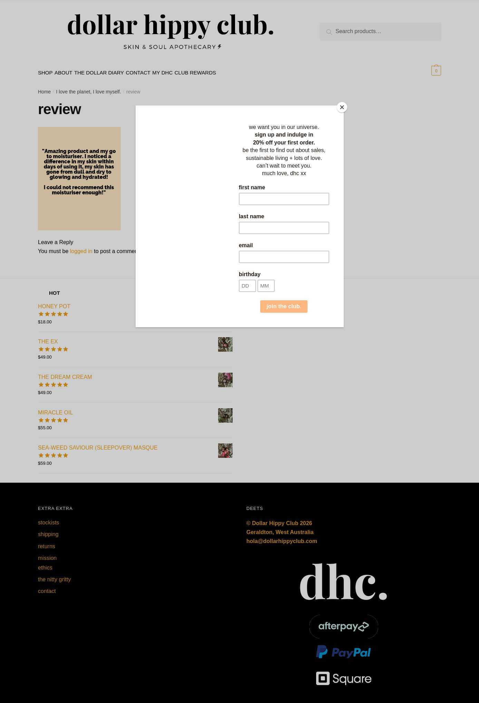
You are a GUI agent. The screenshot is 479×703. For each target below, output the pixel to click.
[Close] (342, 107)
